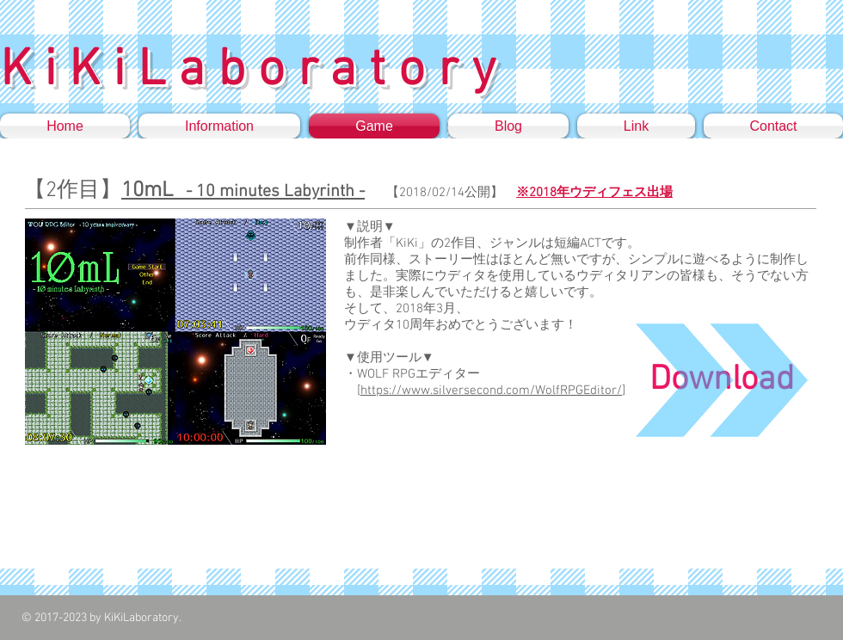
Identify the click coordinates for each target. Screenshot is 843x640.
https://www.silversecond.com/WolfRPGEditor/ (491, 390)
